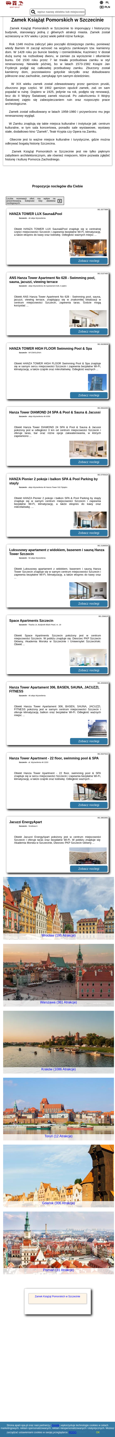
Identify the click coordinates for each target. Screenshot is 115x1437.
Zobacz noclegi (88, 260)
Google (55, 1425)
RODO (73, 1432)
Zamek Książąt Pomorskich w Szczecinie (57, 1296)
